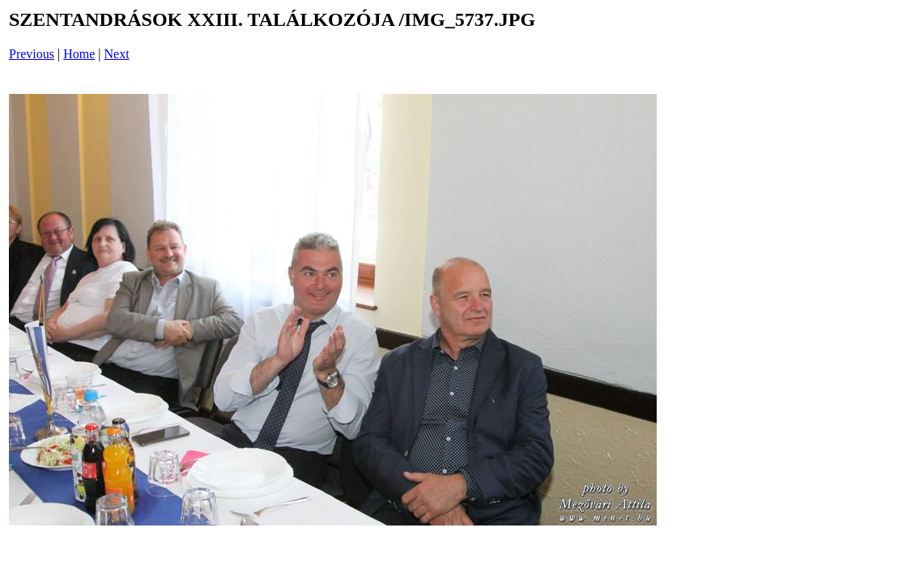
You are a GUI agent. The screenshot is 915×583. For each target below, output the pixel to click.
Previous (31, 54)
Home (79, 54)
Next (117, 54)
